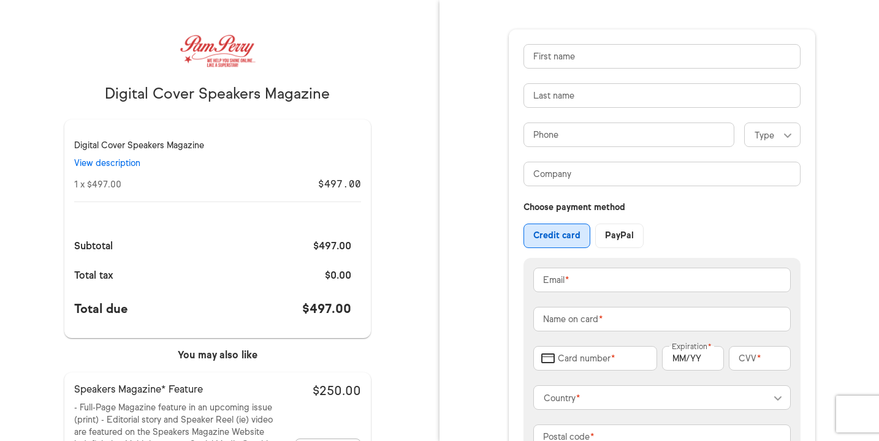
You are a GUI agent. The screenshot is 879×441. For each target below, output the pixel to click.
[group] (583, 236)
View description (107, 163)
